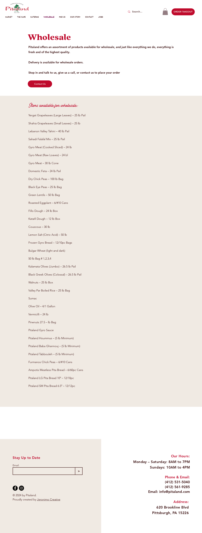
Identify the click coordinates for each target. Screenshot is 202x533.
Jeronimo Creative (48, 499)
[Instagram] (21, 488)
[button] (165, 11)
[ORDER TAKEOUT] (183, 11)
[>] (79, 471)
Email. (16, 465)
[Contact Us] (40, 83)
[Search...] (143, 11)
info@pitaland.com (174, 492)
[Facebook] (15, 488)
